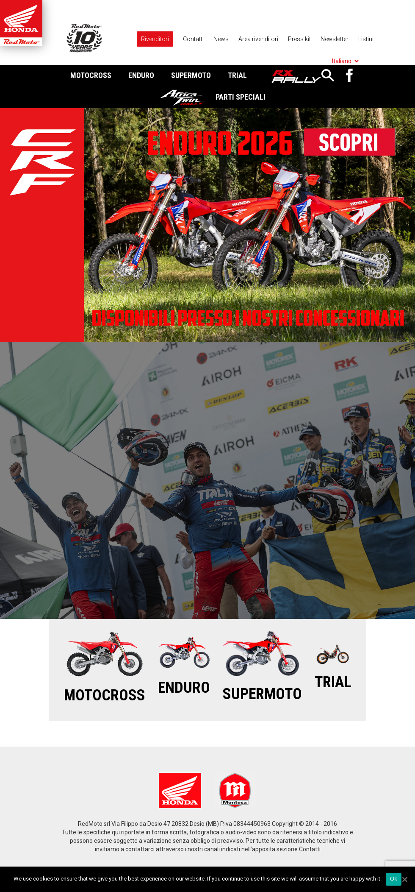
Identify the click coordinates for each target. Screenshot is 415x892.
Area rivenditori (258, 39)
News (221, 39)
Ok (393, 878)
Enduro (141, 75)
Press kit (299, 39)
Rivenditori (155, 39)
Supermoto (191, 75)
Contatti (193, 39)
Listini (366, 39)
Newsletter (335, 39)
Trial (237, 75)
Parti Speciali (241, 96)
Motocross (90, 75)
